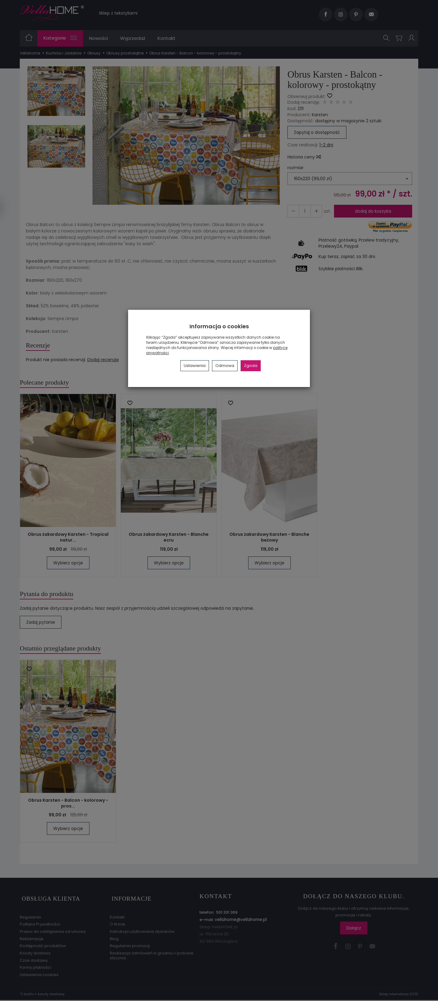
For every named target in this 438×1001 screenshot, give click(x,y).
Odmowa (224, 365)
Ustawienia (195, 365)
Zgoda (250, 365)
